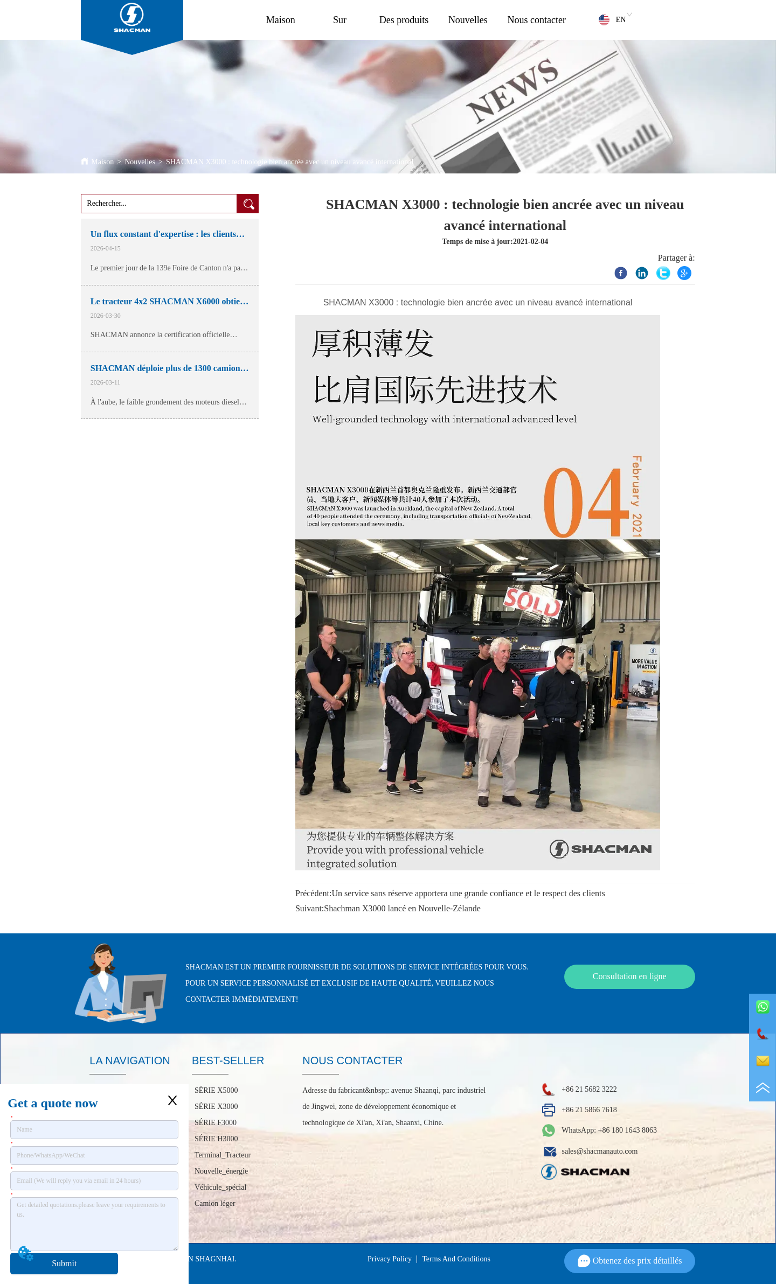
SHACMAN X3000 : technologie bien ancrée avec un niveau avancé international (290, 162)
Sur (340, 20)
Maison (280, 20)
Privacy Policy (390, 1259)
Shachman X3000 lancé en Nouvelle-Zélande (402, 908)
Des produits (404, 20)
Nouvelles (468, 20)
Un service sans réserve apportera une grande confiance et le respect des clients (468, 893)
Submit (64, 1263)
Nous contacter (537, 20)
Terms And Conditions (456, 1259)
